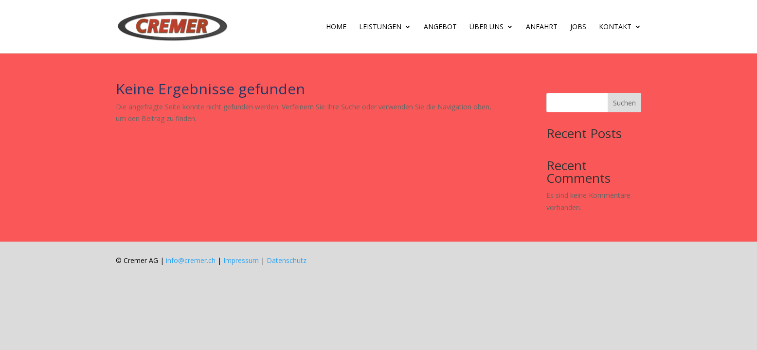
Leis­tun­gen (380, 27)
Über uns (486, 27)
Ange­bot (440, 27)
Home (336, 27)
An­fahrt (542, 27)
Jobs (578, 27)
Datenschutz (286, 260)
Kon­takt (615, 27)
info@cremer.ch (191, 260)
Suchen (624, 102)
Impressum (241, 260)
